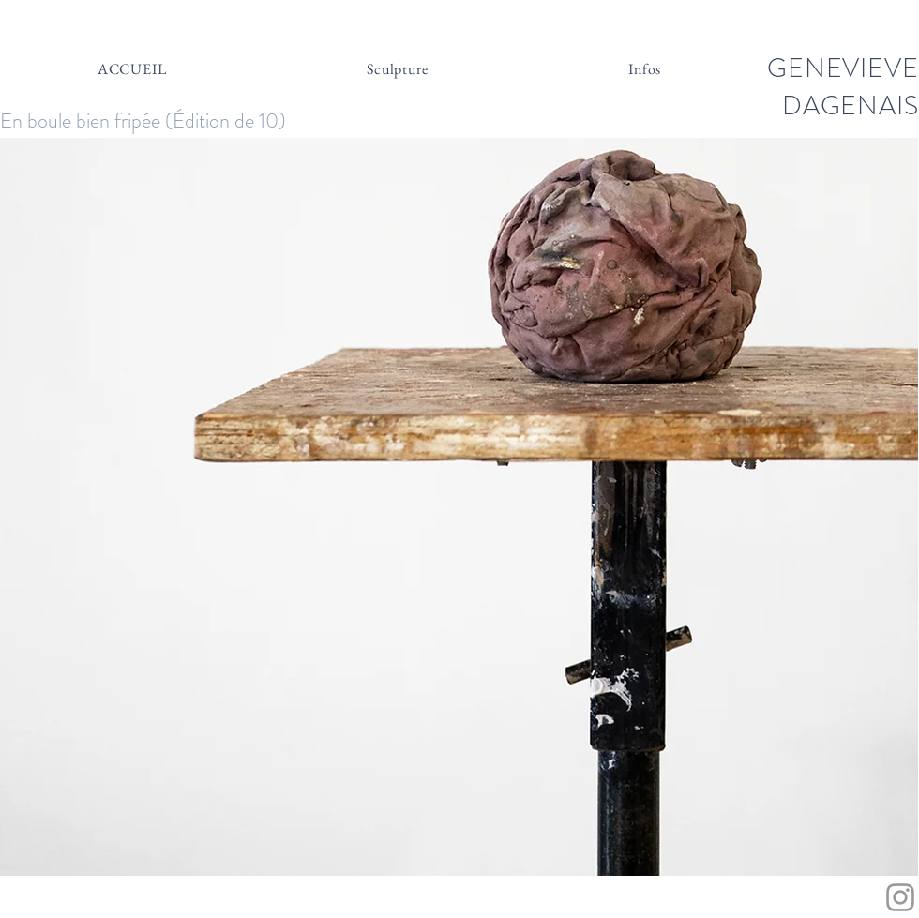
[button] (459, 507)
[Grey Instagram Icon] (900, 897)
